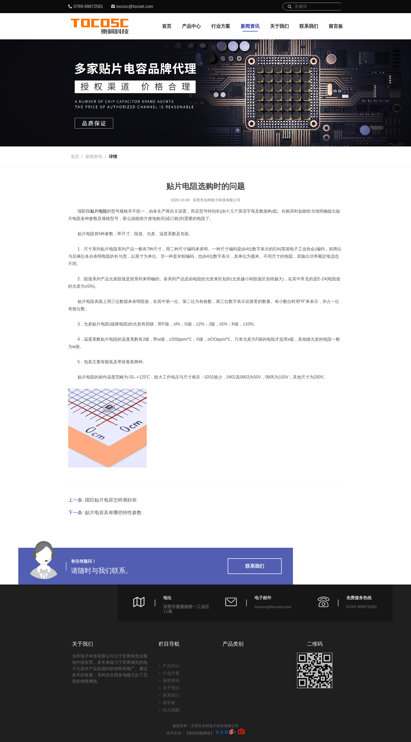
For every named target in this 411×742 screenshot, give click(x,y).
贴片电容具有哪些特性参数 (113, 512)
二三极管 (235, 724)
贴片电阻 (98, 211)
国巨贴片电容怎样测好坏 (111, 500)
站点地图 (171, 734)
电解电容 (235, 702)
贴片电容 (235, 687)
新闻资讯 (250, 26)
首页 (166, 26)
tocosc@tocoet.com (134, 6)
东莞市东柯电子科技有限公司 (216, 200)
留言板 (336, 26)
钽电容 (233, 695)
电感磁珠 (235, 717)
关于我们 (279, 26)
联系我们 (308, 26)
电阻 (231, 709)
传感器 (263, 687)
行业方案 (220, 26)
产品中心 (191, 26)
